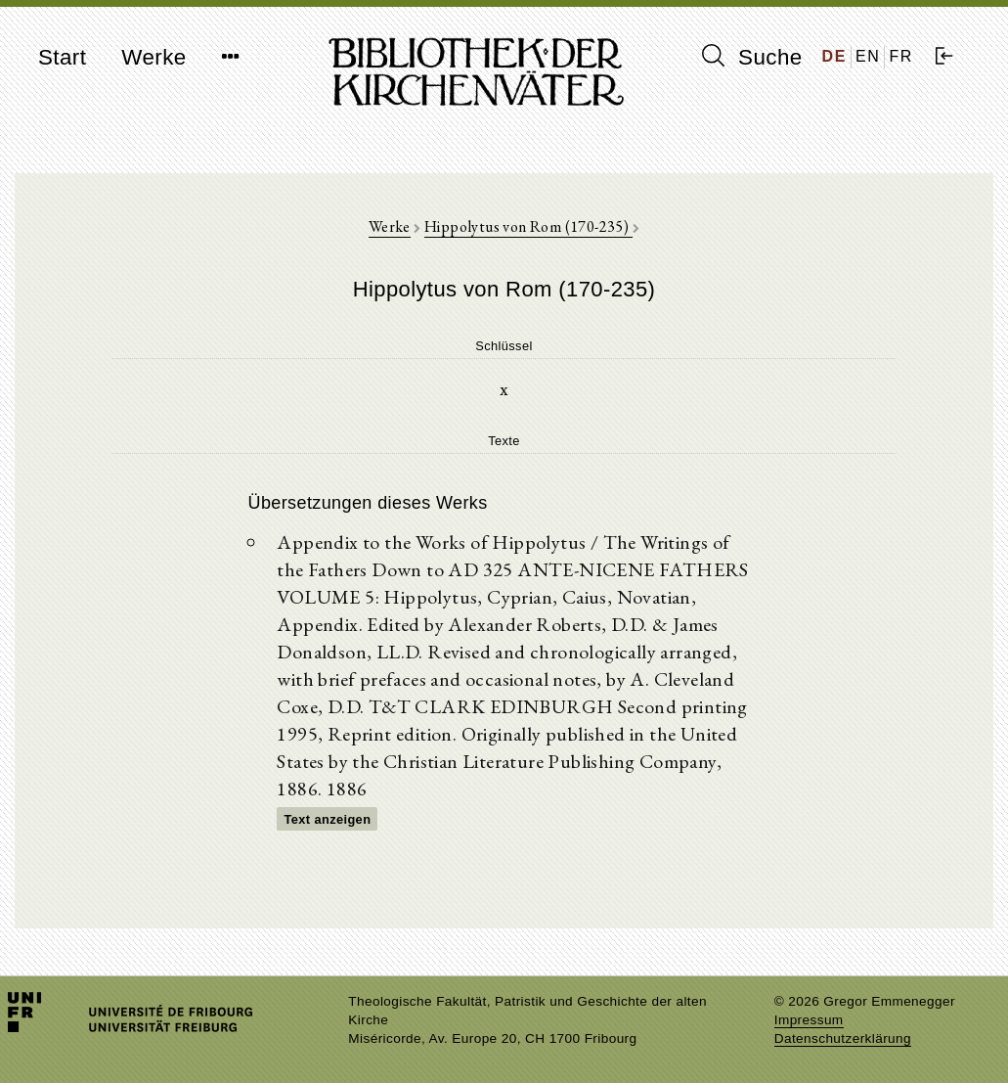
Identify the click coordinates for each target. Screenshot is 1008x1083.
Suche (752, 56)
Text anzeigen (327, 819)
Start (62, 57)
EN (867, 56)
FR (901, 56)
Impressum (809, 1020)
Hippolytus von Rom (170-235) (528, 226)
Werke (153, 57)
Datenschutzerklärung (842, 1038)
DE (834, 56)
